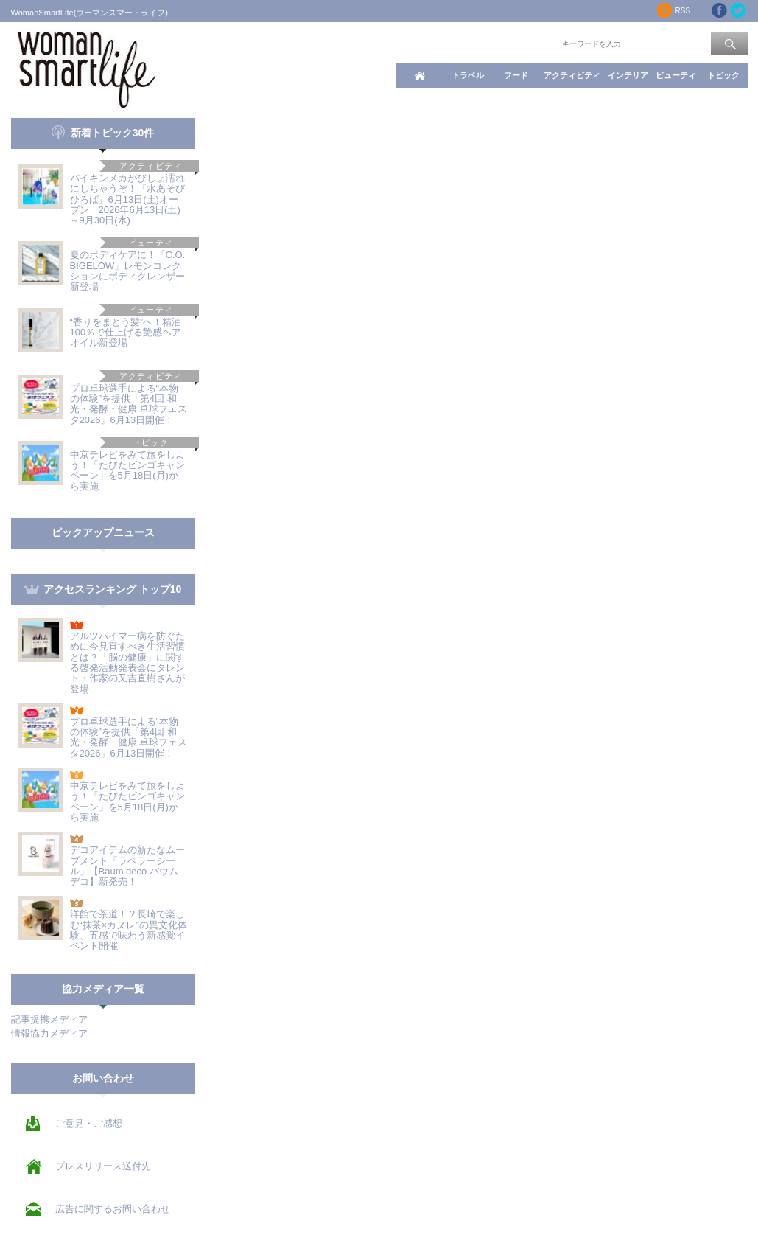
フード (516, 75)
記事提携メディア (49, 1019)
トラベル (468, 75)
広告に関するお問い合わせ (112, 1208)
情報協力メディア (49, 1033)
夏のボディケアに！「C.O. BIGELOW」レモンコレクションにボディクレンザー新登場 (128, 270)
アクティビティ (572, 75)
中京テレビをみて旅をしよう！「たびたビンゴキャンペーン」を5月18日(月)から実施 (127, 470)
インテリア (628, 75)
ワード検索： (534, 42)
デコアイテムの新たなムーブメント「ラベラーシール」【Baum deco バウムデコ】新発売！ (127, 865)
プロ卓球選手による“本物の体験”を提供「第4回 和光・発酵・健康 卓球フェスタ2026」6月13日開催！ (129, 404)
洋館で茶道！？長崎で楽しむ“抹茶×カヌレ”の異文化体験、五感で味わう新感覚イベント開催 (128, 929)
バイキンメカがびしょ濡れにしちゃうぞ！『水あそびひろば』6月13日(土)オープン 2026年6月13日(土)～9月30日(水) (127, 199)
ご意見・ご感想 (88, 1123)
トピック (723, 75)
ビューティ (676, 75)
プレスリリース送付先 (103, 1166)
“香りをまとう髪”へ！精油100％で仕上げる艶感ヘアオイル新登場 (126, 332)
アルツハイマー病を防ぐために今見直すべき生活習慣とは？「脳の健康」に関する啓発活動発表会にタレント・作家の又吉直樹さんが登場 (127, 662)
